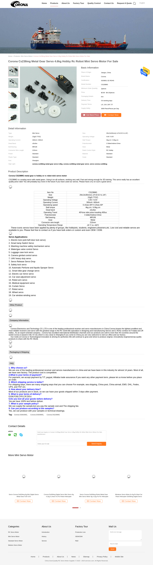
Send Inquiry (97, 444)
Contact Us (109, 3)
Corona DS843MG (20, 415)
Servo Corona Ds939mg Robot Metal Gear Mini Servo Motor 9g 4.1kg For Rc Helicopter (93, 495)
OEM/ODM (79, 536)
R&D (76, 541)
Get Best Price (91, 115)
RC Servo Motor (13, 532)
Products (54, 3)
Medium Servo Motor (15, 545)
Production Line (80, 532)
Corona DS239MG (53, 415)
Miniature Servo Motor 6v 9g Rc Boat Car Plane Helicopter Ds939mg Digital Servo (128, 495)
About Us (66, 3)
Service (44, 541)
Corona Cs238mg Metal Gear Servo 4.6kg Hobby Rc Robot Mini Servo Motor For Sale (61, 56)
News (73, 556)
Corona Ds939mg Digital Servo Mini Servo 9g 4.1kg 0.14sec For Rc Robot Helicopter (59, 495)
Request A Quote (124, 3)
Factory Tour (78, 3)
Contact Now (111, 115)
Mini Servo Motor (13, 536)
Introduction (45, 532)
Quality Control (94, 3)
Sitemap (86, 556)
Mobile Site (119, 556)
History (44, 536)
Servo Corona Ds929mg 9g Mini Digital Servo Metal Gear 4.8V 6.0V (24, 495)
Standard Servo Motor (15, 541)
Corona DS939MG (36, 415)
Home (44, 3)
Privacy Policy (102, 556)
